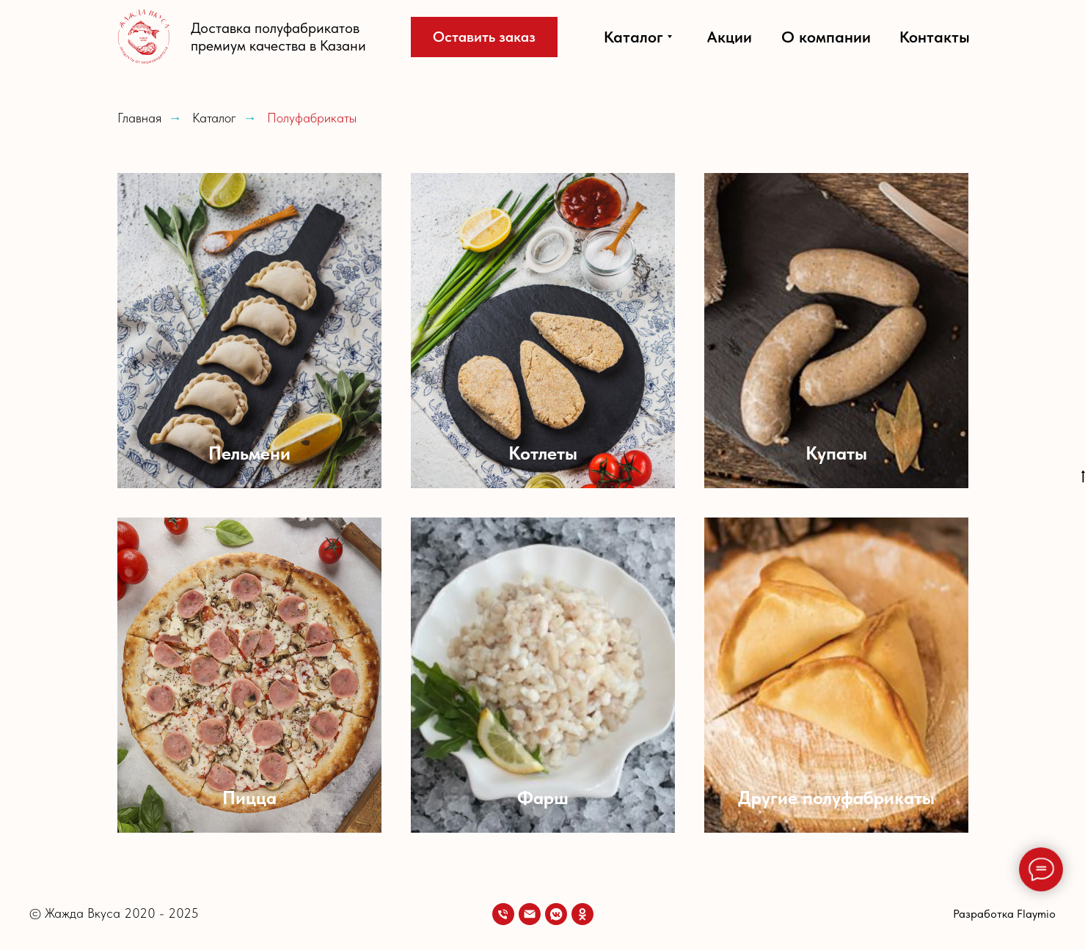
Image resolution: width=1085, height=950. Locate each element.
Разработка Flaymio (1004, 914)
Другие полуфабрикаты (836, 798)
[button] (484, 37)
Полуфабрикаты (312, 117)
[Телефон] (503, 914)
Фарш (543, 798)
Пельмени (249, 453)
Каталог (214, 117)
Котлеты (542, 453)
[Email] (530, 914)
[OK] (582, 914)
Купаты (836, 453)
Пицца (249, 798)
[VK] (556, 914)
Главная (139, 117)
